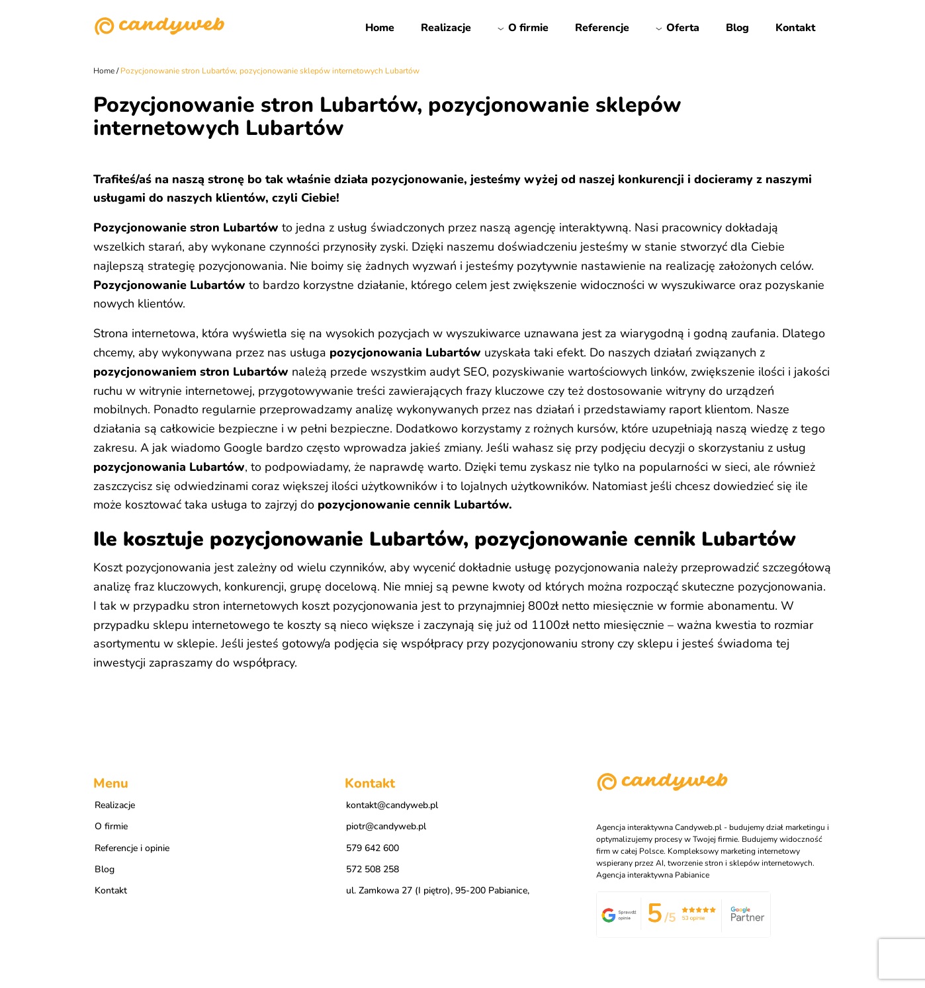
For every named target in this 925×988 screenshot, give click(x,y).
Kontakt (795, 28)
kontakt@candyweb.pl (392, 805)
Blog (737, 28)
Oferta (682, 28)
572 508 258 (372, 869)
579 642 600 (372, 848)
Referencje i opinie (132, 848)
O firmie (528, 28)
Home (379, 28)
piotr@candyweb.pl (386, 826)
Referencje (602, 28)
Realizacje (446, 28)
